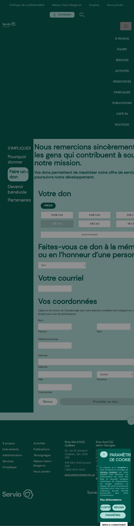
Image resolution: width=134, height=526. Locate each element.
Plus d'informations (110, 499)
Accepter (105, 507)
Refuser (119, 507)
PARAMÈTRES (112, 515)
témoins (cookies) (108, 472)
